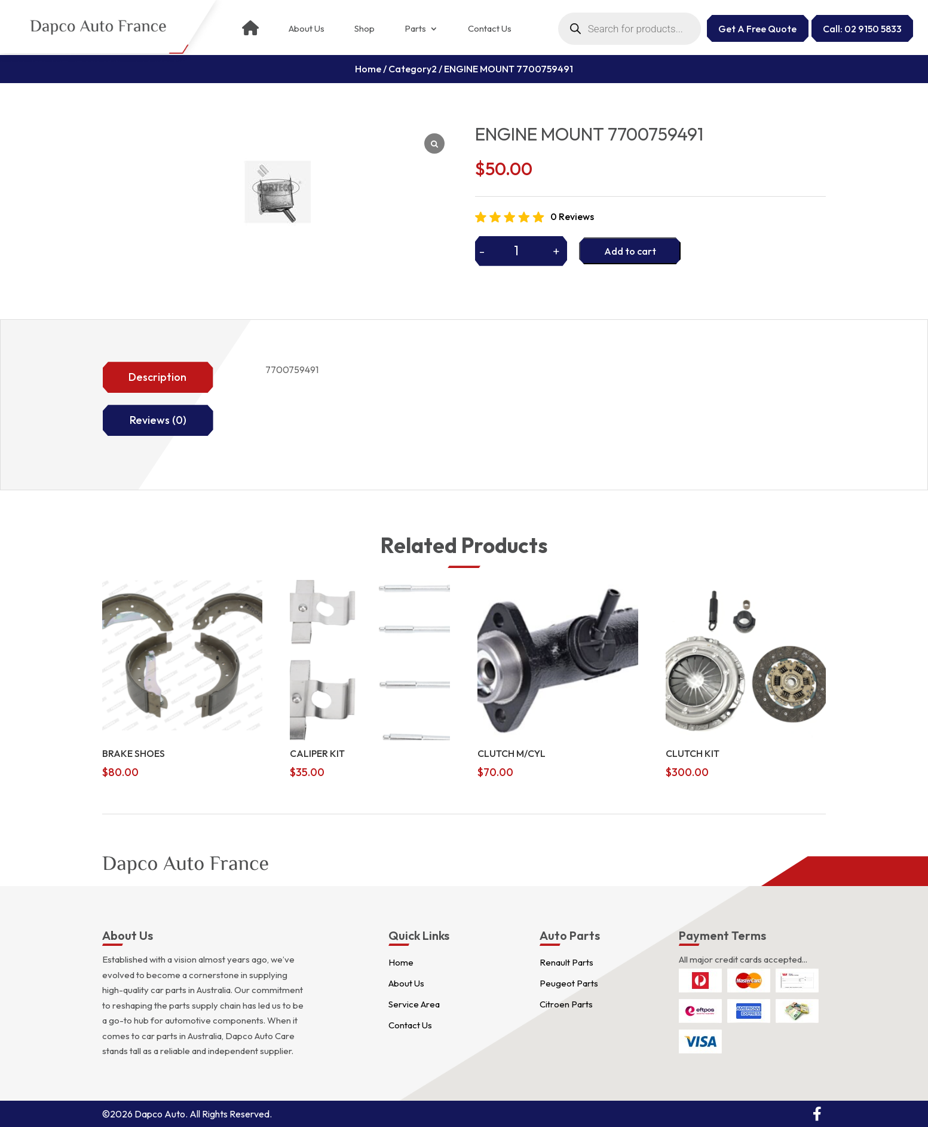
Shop (364, 29)
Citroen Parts (566, 1004)
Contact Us (490, 29)
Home (368, 69)
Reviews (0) (158, 420)
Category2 (412, 69)
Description (157, 377)
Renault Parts (566, 962)
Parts (415, 29)
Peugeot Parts (569, 983)
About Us (306, 29)
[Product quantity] (521, 251)
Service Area (414, 1004)
